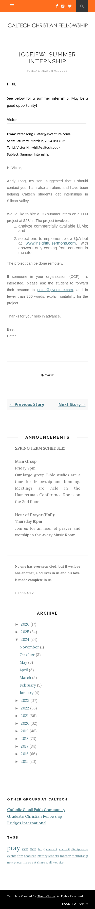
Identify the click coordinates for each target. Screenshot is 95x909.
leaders (53, 856)
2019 (25, 731)
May (23, 662)
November (29, 647)
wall (49, 862)
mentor (65, 856)
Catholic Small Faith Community (36, 809)
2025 (25, 631)
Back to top (75, 903)
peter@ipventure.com (55, 290)
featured (30, 856)
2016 (25, 753)
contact (51, 849)
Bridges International (26, 823)
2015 (24, 761)
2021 (24, 715)
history (42, 856)
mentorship (80, 856)
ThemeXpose (46, 896)
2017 (24, 746)
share (41, 862)
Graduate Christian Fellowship (34, 816)
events (11, 856)
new (10, 862)
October (27, 654)
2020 (25, 723)
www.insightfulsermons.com (51, 243)
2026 (25, 624)
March (25, 677)
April (24, 670)
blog (41, 849)
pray (13, 848)
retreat (31, 862)
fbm (20, 856)
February (28, 685)
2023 (25, 700)
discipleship (79, 849)
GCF (33, 849)
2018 (24, 738)
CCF (25, 849)
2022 (25, 708)
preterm (20, 862)
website (58, 862)
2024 (25, 639)
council (64, 849)
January (26, 692)
